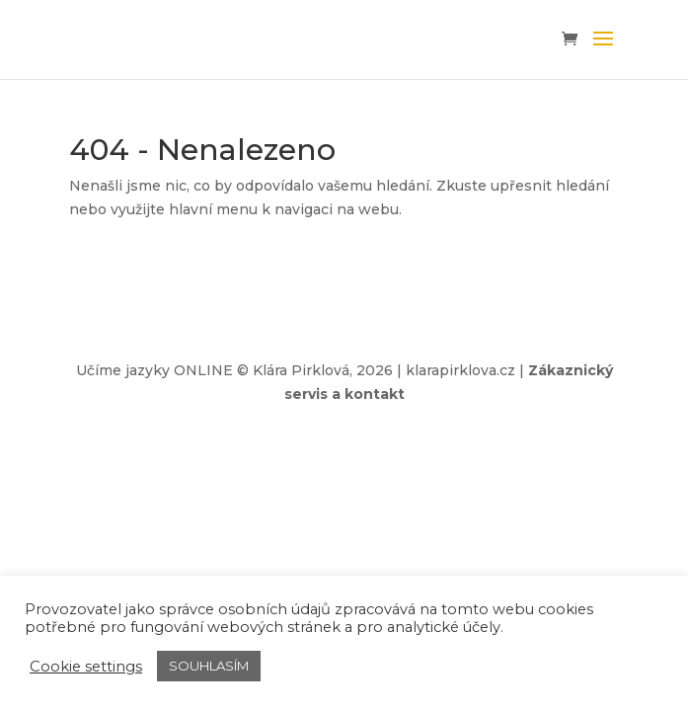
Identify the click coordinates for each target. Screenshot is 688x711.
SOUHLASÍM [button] (209, 665)
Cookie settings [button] (86, 666)
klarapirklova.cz (460, 370)
